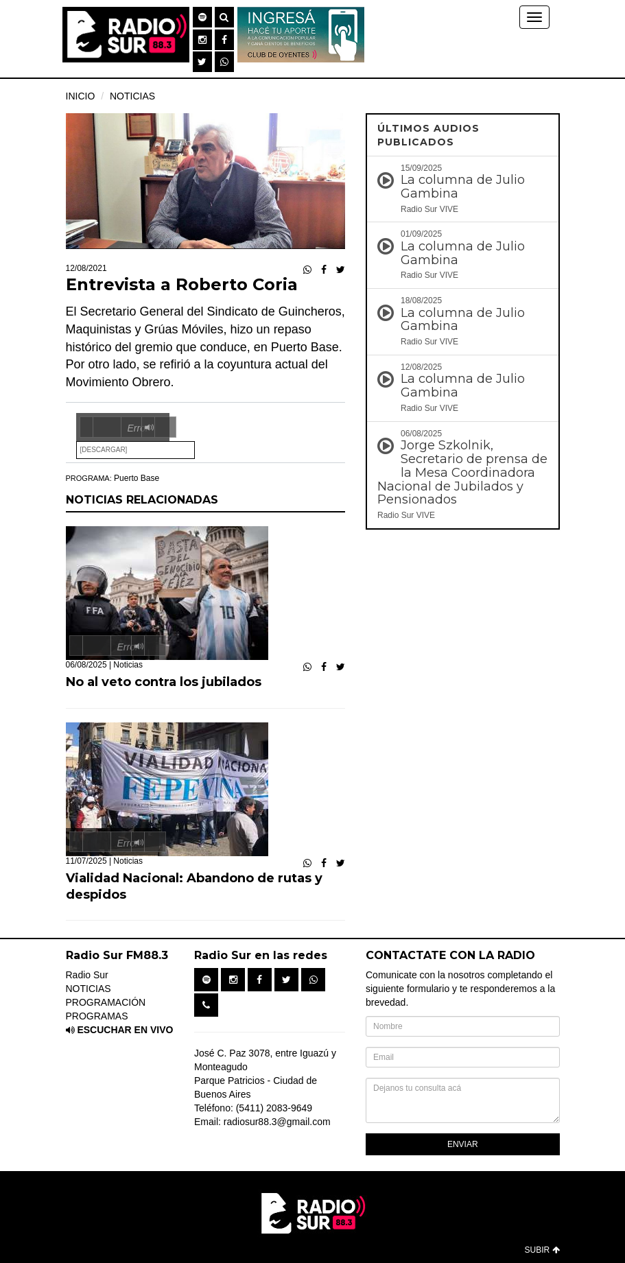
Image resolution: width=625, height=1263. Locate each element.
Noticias (128, 665)
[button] (202, 17)
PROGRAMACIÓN (106, 1002)
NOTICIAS (132, 96)
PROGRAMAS (97, 1016)
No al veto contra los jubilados (163, 681)
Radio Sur (87, 974)
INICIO (80, 96)
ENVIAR (462, 1144)
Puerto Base (136, 478)
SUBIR (541, 1250)
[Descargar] (104, 449)
